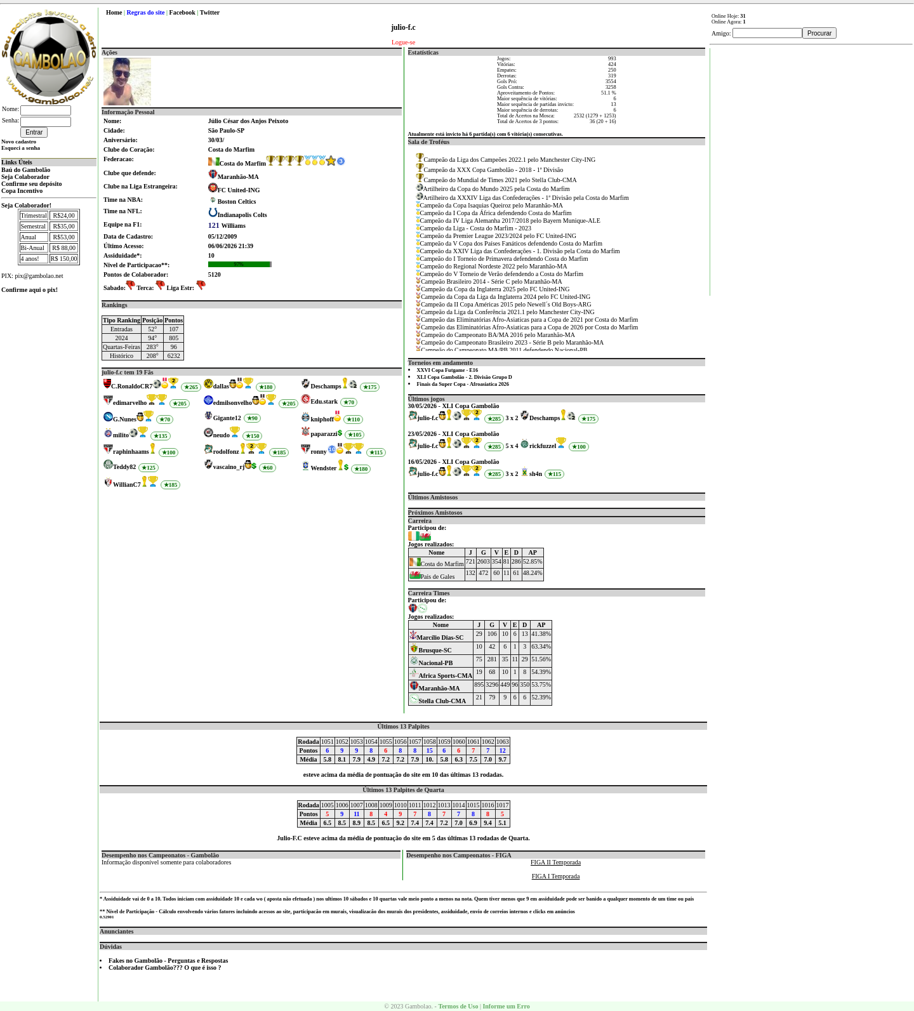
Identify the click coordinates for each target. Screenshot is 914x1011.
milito (121, 435)
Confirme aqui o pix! (29, 289)
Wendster (323, 468)
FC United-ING (239, 190)
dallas (221, 386)
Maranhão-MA (238, 176)
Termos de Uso (458, 1006)
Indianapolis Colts (242, 214)
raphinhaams (131, 451)
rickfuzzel (542, 445)
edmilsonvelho (232, 402)
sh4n (535, 473)
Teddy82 (124, 466)
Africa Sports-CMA (441, 675)
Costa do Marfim (237, 163)
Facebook (182, 12)
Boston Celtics (237, 201)
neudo (221, 435)
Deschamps (325, 386)
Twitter (210, 12)
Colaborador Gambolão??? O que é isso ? (165, 967)
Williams (227, 225)
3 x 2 (512, 417)
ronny (318, 451)
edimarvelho (130, 402)
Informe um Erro (505, 1006)
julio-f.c (428, 417)
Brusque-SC (430, 650)
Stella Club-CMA (438, 700)
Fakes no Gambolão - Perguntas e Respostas (168, 960)
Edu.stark (324, 401)
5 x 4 (512, 445)
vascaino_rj (228, 466)
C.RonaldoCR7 (131, 386)
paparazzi (323, 433)
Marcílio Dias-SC (436, 637)
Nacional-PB (431, 662)
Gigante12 (227, 417)
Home (114, 12)
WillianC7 (127, 484)
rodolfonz (226, 451)
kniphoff (322, 419)
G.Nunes (124, 419)
